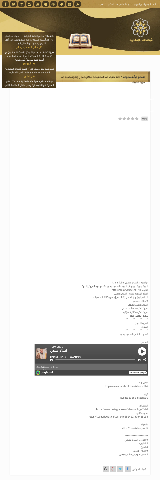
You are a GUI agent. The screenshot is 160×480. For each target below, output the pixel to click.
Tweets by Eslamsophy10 (134, 397)
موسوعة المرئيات (105, 98)
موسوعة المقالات (58, 98)
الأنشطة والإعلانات (31, 98)
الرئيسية (150, 98)
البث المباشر (148, 110)
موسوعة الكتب (81, 98)
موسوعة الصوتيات (130, 98)
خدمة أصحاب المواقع (124, 110)
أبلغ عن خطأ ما (98, 110)
